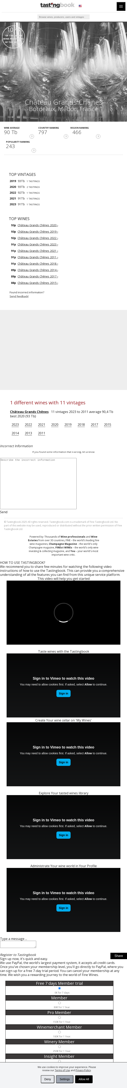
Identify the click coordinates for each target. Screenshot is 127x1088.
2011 (41, 433)
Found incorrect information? (68, 294)
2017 (94, 424)
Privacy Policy (83, 1070)
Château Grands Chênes (29, 412)
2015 (107, 424)
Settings (65, 1079)
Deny (47, 1079)
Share (118, 957)
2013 (28, 433)
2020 (54, 424)
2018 (81, 424)
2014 (15, 433)
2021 (41, 424)
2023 (15, 424)
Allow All (84, 1079)
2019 (68, 424)
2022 (28, 424)
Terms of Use (62, 1070)
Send (3, 512)
